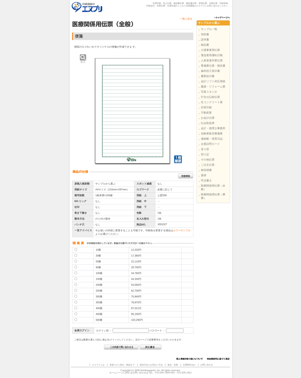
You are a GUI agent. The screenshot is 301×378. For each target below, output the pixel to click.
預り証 (205, 154)
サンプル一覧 (209, 29)
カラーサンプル (182, 230)
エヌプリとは (98, 365)
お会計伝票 (207, 117)
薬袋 (203, 175)
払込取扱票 (207, 123)
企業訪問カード (210, 143)
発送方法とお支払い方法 (151, 365)
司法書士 (206, 180)
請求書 (205, 39)
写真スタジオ (209, 91)
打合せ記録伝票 (210, 97)
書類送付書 (207, 76)
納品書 (205, 44)
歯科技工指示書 (210, 70)
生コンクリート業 (212, 102)
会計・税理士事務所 (213, 128)
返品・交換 (172, 365)
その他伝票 (207, 159)
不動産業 (206, 112)
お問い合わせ (206, 365)
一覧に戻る (186, 18)
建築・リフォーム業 (213, 86)
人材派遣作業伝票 (212, 60)
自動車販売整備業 (212, 133)
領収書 (205, 34)
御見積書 (206, 170)
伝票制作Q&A (189, 365)
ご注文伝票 (207, 164)
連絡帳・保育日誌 (212, 138)
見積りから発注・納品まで (122, 365)
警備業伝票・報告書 (213, 65)
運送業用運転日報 (212, 55)
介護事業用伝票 (210, 50)
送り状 (205, 149)
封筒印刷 (206, 107)
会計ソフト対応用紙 (213, 81)
